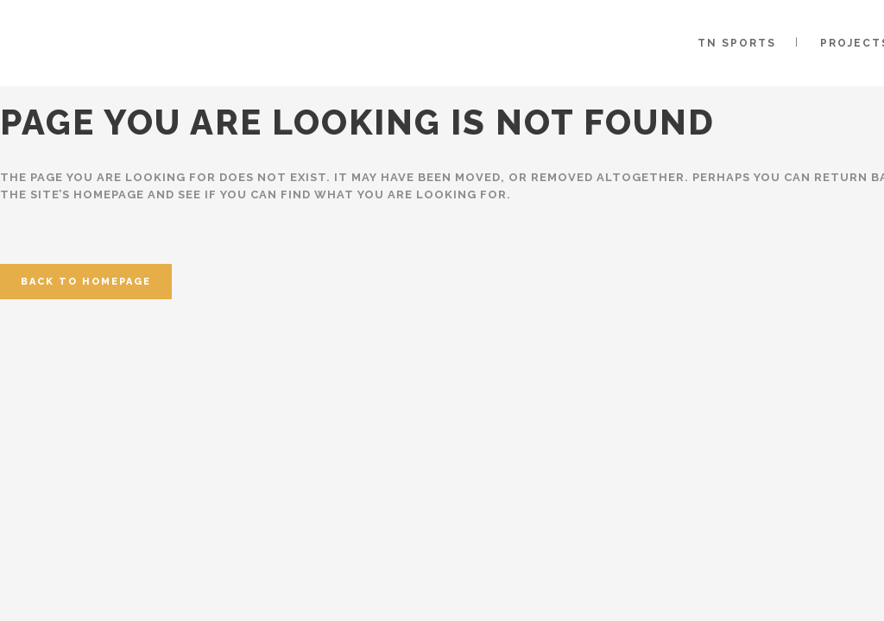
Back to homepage (86, 281)
